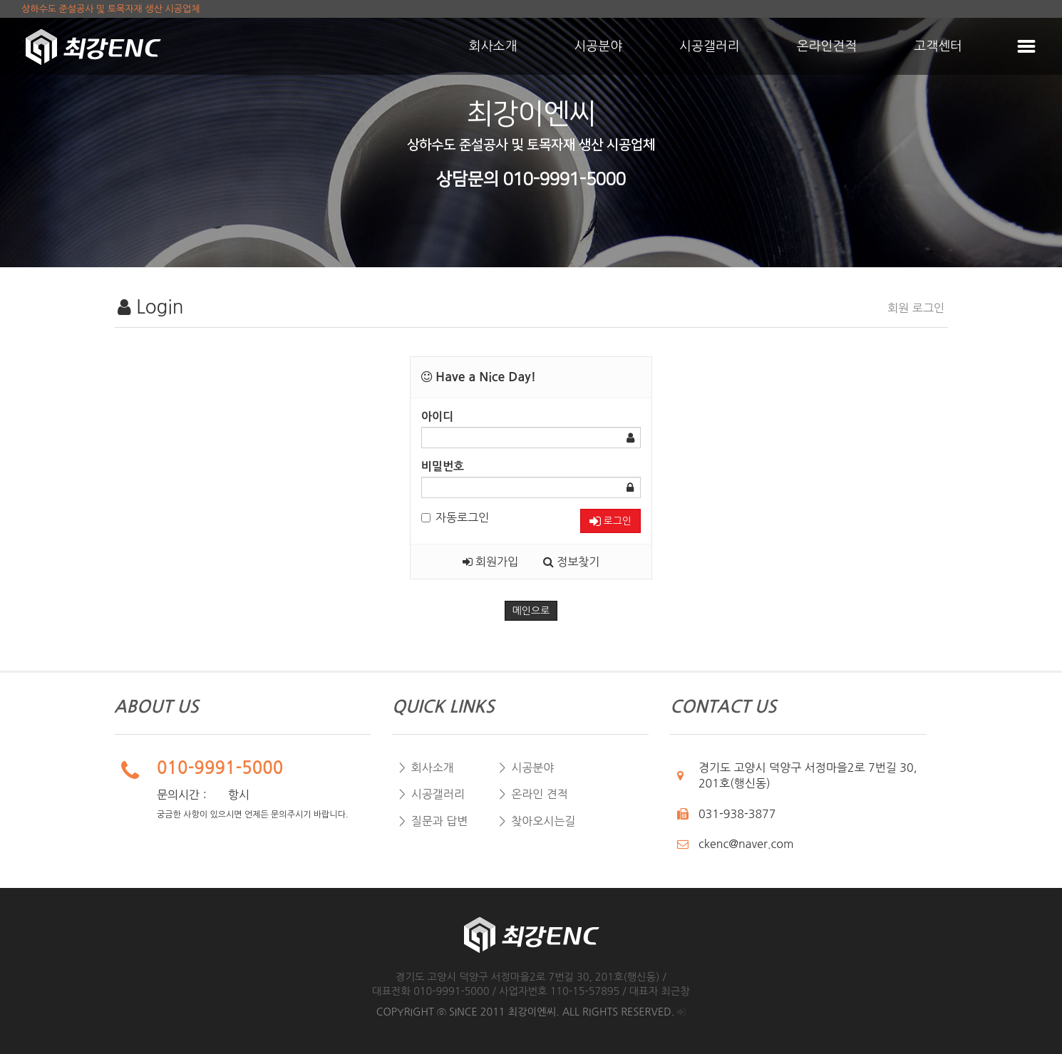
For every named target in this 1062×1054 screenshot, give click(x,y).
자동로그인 (455, 517)
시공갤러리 (709, 46)
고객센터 (938, 46)
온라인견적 (827, 46)
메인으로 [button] (531, 611)
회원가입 (491, 561)
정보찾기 (571, 561)
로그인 (610, 521)
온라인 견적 (539, 794)
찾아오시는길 (543, 821)
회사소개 (493, 46)
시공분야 (598, 46)
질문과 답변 (439, 821)
